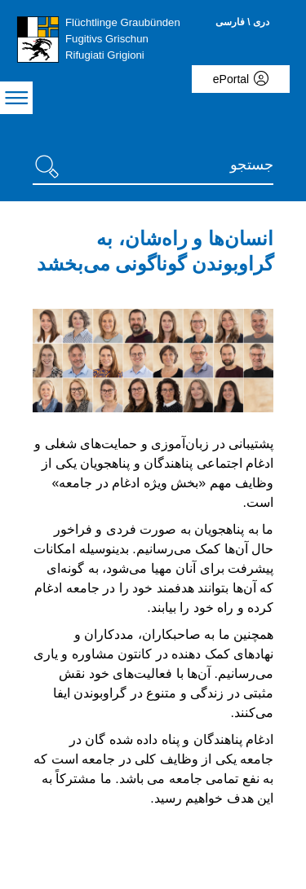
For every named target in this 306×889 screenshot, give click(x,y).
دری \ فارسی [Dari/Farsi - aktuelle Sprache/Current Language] (242, 22)
